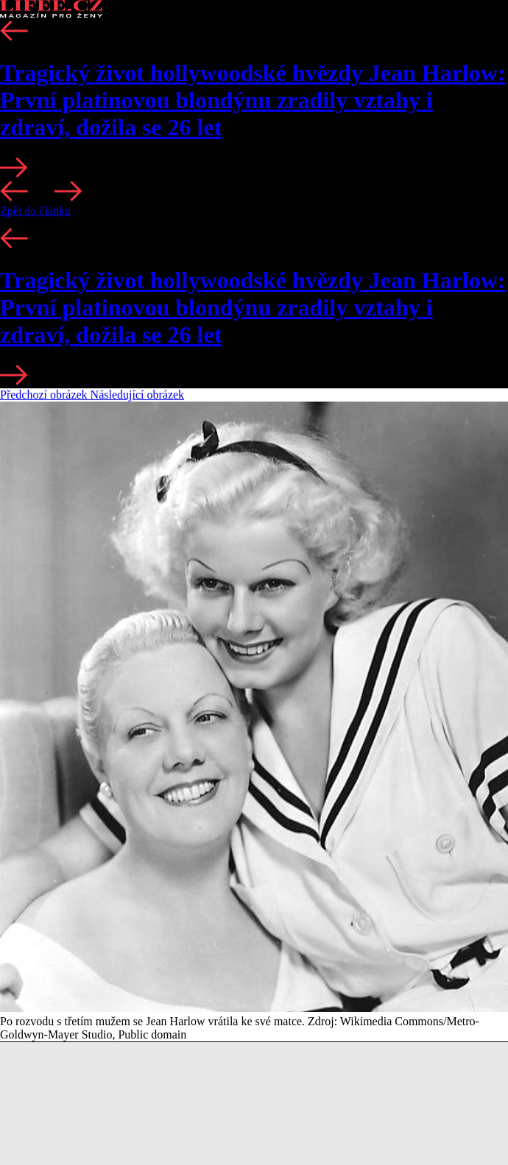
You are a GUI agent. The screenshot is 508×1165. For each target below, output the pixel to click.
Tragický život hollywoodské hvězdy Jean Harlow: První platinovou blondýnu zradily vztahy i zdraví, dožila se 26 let (253, 100)
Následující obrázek (138, 394)
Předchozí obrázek (45, 394)
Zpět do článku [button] (35, 210)
